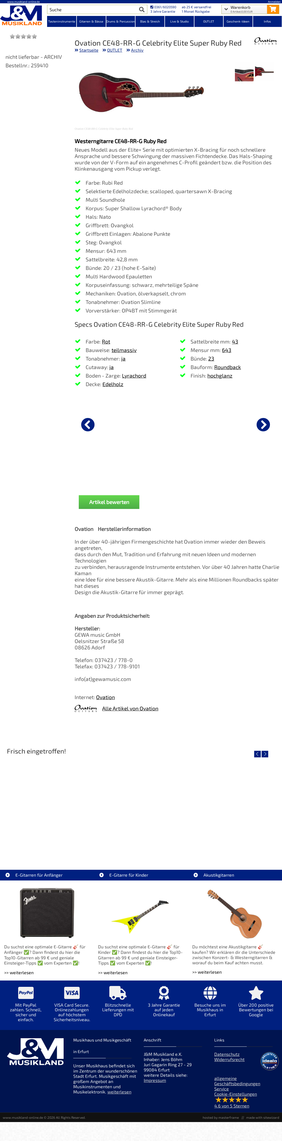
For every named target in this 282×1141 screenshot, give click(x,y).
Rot (106, 341)
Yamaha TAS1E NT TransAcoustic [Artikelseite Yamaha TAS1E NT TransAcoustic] (232, 844)
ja (123, 358)
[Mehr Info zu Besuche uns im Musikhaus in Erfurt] (210, 1005)
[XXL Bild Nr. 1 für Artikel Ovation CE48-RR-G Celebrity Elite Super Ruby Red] (264, 72)
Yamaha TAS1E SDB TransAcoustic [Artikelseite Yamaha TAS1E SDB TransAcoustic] (141, 844)
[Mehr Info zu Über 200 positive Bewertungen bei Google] (256, 1005)
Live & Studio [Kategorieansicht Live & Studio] (179, 21)
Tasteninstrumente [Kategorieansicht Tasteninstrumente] (61, 21)
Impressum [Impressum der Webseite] (155, 1080)
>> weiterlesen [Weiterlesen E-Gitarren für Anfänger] (19, 972)
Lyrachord (134, 375)
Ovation (105, 697)
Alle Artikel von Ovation (130, 708)
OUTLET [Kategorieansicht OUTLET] (208, 21)
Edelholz (112, 384)
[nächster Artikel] (263, 424)
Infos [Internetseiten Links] (267, 21)
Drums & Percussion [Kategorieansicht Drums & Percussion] (120, 21)
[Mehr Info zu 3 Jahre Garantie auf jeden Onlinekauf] (164, 1005)
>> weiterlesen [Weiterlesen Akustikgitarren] (207, 971)
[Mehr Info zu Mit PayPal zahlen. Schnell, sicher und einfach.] (26, 1008)
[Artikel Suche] (92, 9)
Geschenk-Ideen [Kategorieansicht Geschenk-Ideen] (238, 21)
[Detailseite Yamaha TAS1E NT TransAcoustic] (232, 804)
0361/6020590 (163, 7)
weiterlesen (119, 1091)
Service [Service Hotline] (221, 1088)
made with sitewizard (262, 1117)
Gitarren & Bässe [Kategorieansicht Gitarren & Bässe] (91, 21)
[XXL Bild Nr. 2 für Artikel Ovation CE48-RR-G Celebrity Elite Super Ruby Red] (244, 72)
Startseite (88, 50)
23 (211, 358)
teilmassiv (124, 350)
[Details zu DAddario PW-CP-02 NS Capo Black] (239, 423)
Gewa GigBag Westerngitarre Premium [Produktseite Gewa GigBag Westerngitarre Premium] (172, 469)
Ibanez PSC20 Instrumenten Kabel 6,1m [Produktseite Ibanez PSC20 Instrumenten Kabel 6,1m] (103, 469)
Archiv (137, 50)
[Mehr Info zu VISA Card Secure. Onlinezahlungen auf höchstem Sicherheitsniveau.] (71, 1008)
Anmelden (274, 1)
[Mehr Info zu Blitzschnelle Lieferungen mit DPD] (118, 1005)
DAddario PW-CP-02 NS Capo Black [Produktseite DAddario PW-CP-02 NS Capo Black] (240, 469)
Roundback (227, 367)
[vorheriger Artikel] (88, 424)
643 (226, 350)
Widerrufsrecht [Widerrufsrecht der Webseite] (229, 1059)
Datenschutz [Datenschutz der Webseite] (227, 1054)
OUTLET (114, 50)
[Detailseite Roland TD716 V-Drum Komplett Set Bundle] (49, 804)
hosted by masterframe (221, 1117)
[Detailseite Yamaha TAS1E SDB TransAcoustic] (140, 804)
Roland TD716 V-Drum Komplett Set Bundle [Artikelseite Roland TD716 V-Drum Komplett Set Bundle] (49, 844)
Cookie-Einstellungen (235, 1093)
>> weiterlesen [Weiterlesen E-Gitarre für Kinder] (113, 972)
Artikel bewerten (109, 502)
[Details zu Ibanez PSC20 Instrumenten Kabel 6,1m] (103, 423)
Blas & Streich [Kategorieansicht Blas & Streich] (150, 21)
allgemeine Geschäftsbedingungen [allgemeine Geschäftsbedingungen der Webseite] (237, 1081)
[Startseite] (23, 16)
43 (235, 341)
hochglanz (219, 375)
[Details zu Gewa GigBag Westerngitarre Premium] (171, 423)
